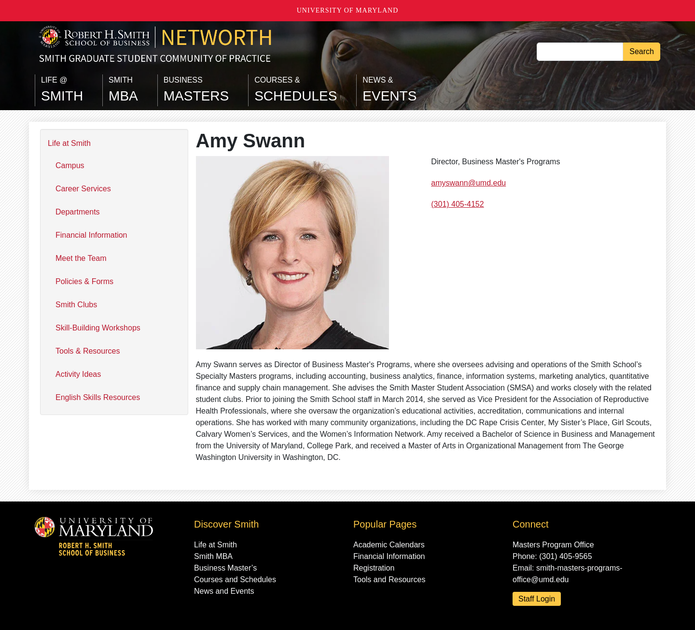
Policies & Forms (84, 281)
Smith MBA (213, 556)
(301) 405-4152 (457, 204)
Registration (373, 568)
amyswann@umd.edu (468, 183)
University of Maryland (348, 10)
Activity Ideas (78, 374)
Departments (78, 212)
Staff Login (536, 599)
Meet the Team (81, 258)
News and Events (224, 591)
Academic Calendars (389, 545)
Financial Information (91, 235)
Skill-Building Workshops (98, 328)
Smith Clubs (76, 305)
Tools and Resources (389, 579)
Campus (70, 165)
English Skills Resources (98, 397)
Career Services (83, 189)
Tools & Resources (88, 351)
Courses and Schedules (235, 579)
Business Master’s (225, 568)
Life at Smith (69, 143)
